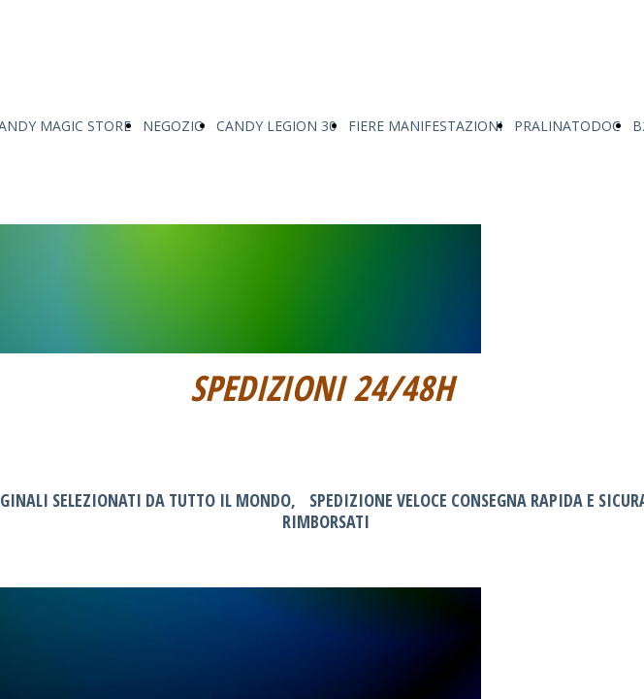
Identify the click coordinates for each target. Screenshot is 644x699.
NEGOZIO (174, 125)
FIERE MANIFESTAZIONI (425, 125)
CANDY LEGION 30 (276, 125)
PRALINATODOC (567, 125)
